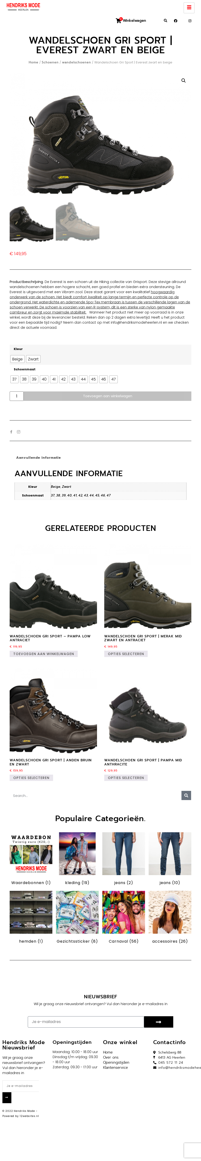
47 (109, 495)
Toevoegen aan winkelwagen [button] (43, 653)
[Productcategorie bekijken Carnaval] (123, 918)
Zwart (66, 486)
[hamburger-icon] (189, 7)
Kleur (18, 349)
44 (92, 495)
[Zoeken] (186, 795)
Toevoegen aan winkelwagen (107, 396)
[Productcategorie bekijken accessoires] (170, 918)
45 (97, 495)
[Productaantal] (17, 396)
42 (80, 495)
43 (86, 495)
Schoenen (50, 62)
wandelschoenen (76, 62)
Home (33, 62)
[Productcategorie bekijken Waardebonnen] (31, 859)
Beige (56, 486)
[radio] (17, 359)
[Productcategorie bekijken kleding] (77, 859)
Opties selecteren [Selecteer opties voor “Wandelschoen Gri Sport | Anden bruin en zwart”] (31, 777)
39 (64, 495)
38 (58, 495)
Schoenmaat (24, 369)
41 (75, 495)
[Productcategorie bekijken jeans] (123, 859)
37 (53, 495)
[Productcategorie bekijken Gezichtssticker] (77, 918)
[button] (165, 21)
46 (103, 495)
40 (69, 495)
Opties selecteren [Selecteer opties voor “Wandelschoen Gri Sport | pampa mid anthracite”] (126, 777)
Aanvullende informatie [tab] (38, 457)
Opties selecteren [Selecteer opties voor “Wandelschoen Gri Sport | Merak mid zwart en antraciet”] (126, 653)
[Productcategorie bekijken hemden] (31, 918)
